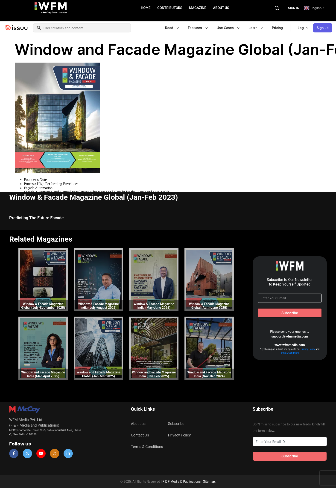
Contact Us (140, 435)
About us (138, 424)
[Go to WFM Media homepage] (50, 7)
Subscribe (176, 424)
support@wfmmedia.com (289, 336)
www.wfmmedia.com (290, 345)
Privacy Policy (308, 349)
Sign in (293, 8)
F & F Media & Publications (181, 481)
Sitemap (209, 481)
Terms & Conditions (289, 353)
